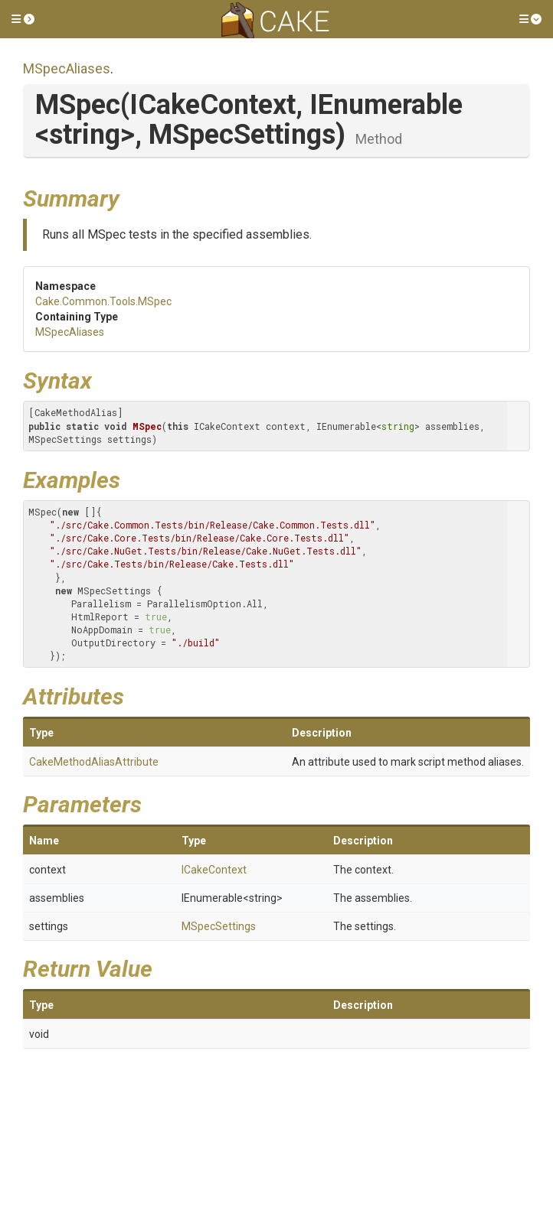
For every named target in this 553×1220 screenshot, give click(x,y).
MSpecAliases (66, 68)
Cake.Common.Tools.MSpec (103, 301)
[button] (23, 19)
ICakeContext (214, 870)
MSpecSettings (219, 926)
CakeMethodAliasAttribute (94, 762)
